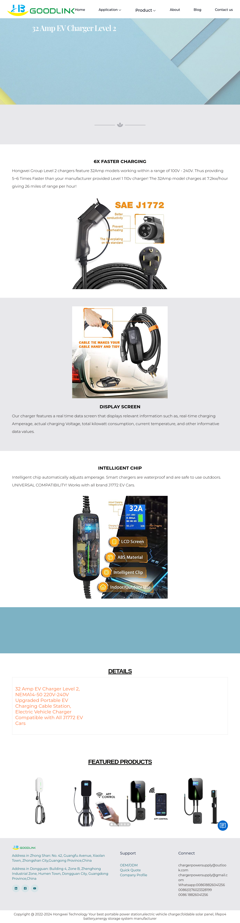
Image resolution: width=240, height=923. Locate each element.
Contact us (224, 10)
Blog (197, 10)
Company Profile (133, 875)
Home (80, 10)
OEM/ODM (129, 865)
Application (110, 10)
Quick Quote (130, 870)
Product (145, 10)
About (175, 10)
